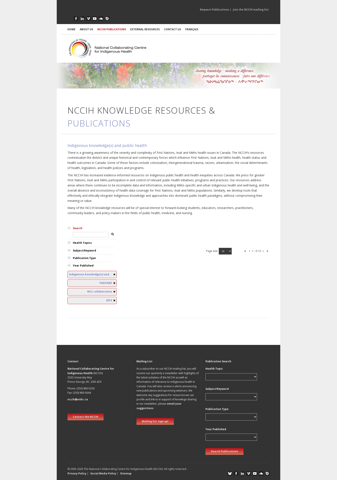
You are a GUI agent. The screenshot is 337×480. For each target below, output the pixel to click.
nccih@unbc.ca (77, 399)
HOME (71, 29)
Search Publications (224, 451)
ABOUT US (86, 29)
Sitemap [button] (126, 473)
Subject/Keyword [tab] (84, 250)
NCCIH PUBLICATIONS (111, 29)
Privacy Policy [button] (76, 473)
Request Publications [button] (214, 9)
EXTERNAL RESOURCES (145, 29)
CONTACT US (172, 29)
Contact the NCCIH (85, 417)
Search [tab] (77, 228)
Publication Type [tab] (84, 258)
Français (191, 29)
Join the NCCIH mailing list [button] (251, 9)
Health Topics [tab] (82, 243)
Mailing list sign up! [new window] (155, 421)
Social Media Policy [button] (103, 473)
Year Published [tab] (83, 265)
